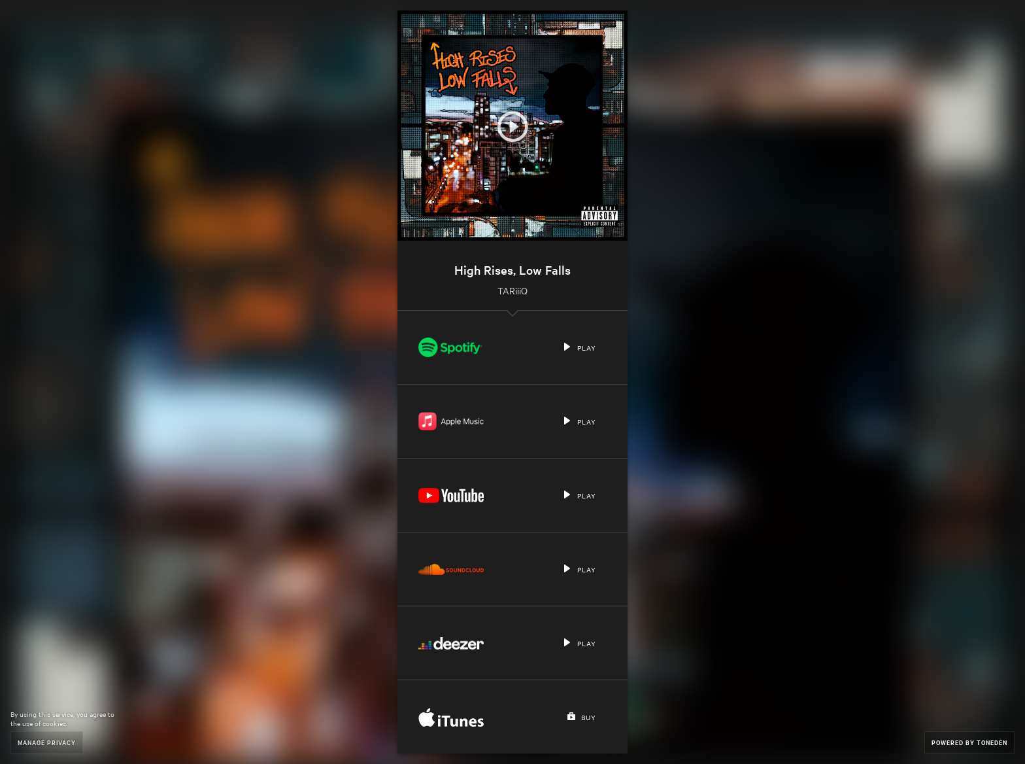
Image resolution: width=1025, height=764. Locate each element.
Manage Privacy (47, 742)
